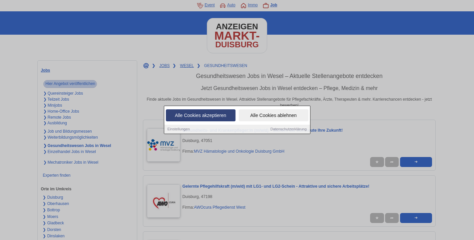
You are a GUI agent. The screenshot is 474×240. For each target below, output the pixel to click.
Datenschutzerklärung (288, 129)
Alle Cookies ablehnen (273, 115)
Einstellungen (179, 129)
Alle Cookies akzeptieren (200, 115)
